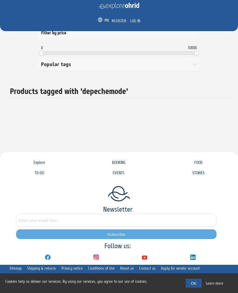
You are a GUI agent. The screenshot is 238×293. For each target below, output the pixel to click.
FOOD (198, 162)
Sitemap (15, 268)
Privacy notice (72, 268)
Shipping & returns (41, 268)
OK (194, 283)
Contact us (147, 268)
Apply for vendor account (180, 268)
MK (106, 20)
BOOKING (118, 162)
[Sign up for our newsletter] (116, 220)
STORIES (198, 172)
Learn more (214, 283)
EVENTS (118, 172)
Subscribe (116, 234)
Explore (39, 162)
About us (127, 268)
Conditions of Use (101, 268)
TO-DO (39, 172)
